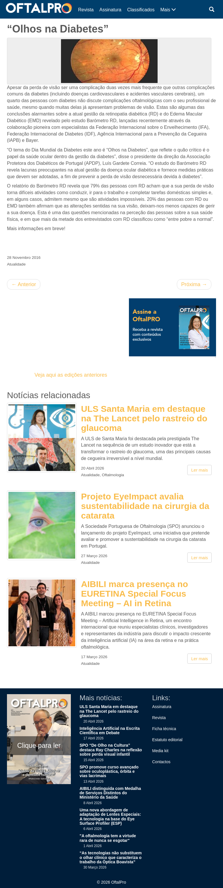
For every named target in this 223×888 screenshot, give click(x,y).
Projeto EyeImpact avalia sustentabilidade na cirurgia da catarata (145, 506)
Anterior (23, 284)
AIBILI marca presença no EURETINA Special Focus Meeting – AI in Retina (134, 593)
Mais (168, 9)
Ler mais (199, 470)
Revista (85, 9)
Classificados (140, 9)
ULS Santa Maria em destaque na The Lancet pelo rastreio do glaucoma (144, 418)
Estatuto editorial (167, 739)
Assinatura (110, 9)
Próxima (194, 284)
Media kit (160, 750)
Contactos (161, 761)
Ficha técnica (164, 728)
